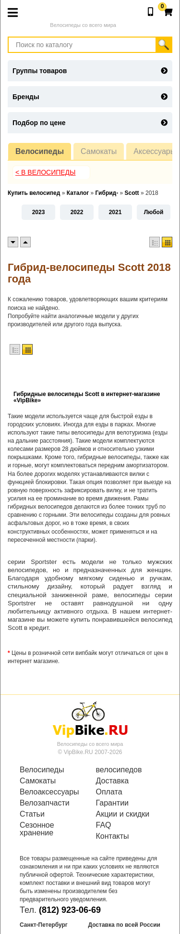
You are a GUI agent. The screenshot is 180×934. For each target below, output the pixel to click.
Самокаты (99, 151)
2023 (38, 212)
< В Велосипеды (45, 172)
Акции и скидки (123, 814)
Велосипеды (39, 151)
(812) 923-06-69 (70, 910)
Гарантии (112, 803)
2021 (115, 212)
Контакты (112, 836)
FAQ (103, 825)
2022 (77, 212)
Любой (154, 212)
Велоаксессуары (49, 792)
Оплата (109, 792)
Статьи (32, 814)
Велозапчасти (45, 803)
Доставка (112, 781)
